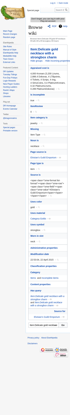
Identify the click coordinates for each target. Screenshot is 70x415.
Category (35, 272)
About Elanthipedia (49, 338)
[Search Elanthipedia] (62, 10)
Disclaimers (32, 343)
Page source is (38, 152)
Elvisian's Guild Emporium (43, 157)
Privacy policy (33, 338)
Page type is (37, 163)
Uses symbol (37, 224)
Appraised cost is (39, 68)
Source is (35, 175)
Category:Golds (38, 218)
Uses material (37, 213)
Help (65, 26)
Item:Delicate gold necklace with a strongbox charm (44, 53)
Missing (34, 129)
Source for (59, 311)
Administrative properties (44, 248)
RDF (54, 26)
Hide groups (36, 60)
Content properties (40, 284)
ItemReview (36, 106)
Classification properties (43, 266)
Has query (35, 290)
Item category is (39, 117)
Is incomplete (37, 94)
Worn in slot (36, 236)
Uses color (36, 201)
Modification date (39, 254)
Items (33, 278)
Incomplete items (49, 278)
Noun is (34, 140)
